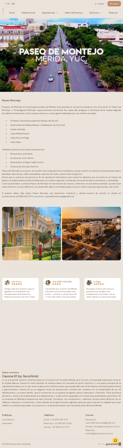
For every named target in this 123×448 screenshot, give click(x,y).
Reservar (113, 12)
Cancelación (8, 419)
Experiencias (50, 12)
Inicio (12, 12)
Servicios (95, 12)
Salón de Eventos (74, 12)
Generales (7, 423)
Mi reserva (114, 4)
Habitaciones (28, 12)
